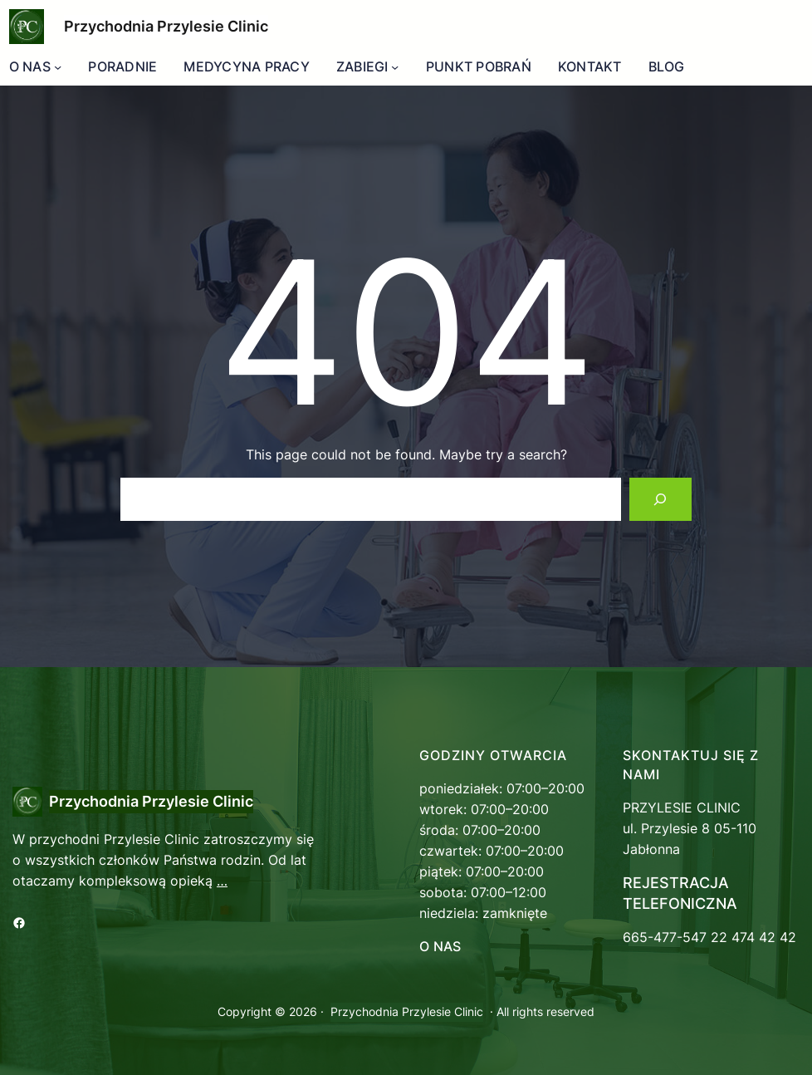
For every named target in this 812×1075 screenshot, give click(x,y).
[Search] (660, 499)
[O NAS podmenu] (57, 67)
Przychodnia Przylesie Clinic (166, 26)
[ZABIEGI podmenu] (395, 67)
